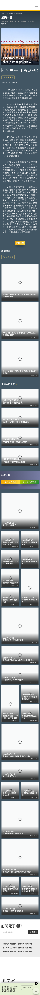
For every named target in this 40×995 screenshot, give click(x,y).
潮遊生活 (21, 944)
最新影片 (21, 951)
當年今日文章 (8, 384)
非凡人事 (6, 948)
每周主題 (13, 951)
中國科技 (6, 944)
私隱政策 (5, 992)
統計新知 (21, 21)
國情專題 (6, 951)
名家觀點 (28, 948)
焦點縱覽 (21, 948)
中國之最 (13, 21)
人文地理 (29, 21)
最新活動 (28, 951)
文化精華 (13, 948)
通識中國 (10, 13)
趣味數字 (4, 21)
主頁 (3, 13)
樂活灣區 (13, 944)
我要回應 (20, 243)
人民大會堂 (8, 77)
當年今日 (19, 13)
